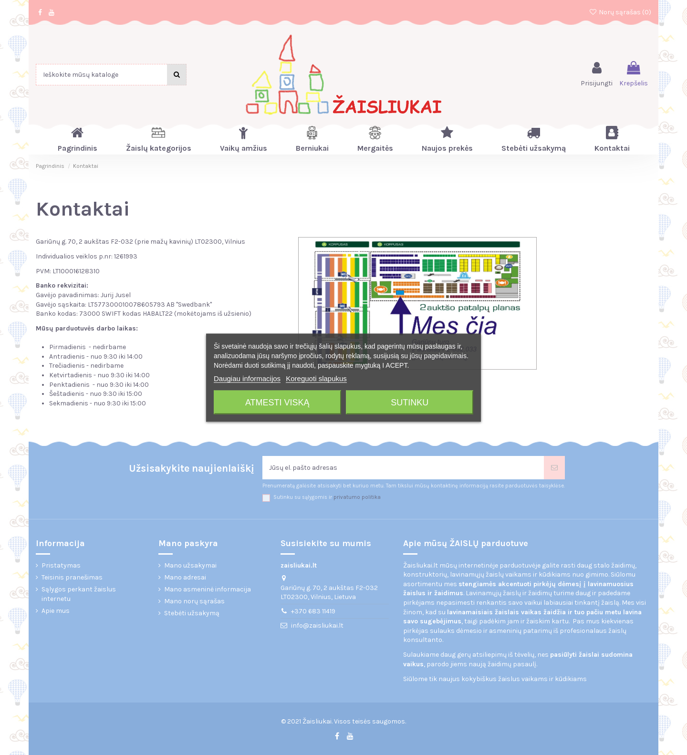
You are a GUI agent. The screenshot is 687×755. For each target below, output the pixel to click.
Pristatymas (61, 565)
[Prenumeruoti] (554, 467)
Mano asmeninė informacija (207, 589)
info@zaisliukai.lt (317, 625)
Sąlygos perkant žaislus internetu (79, 594)
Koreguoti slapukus (316, 378)
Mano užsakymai (190, 565)
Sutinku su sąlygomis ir (327, 497)
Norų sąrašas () (620, 12)
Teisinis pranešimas (72, 577)
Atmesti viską (277, 402)
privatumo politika (357, 497)
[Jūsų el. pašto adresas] (403, 467)
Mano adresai (185, 577)
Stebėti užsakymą (191, 613)
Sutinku (409, 402)
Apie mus (56, 611)
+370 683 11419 (313, 611)
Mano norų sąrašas (194, 601)
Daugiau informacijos (247, 378)
